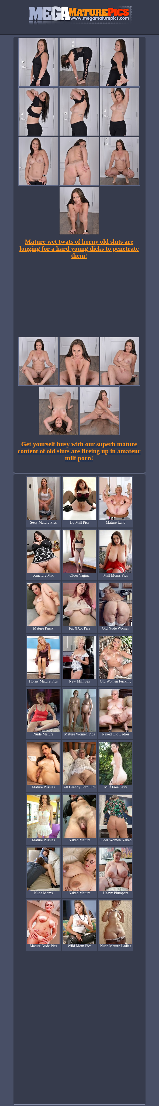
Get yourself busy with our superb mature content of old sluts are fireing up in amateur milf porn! (79, 451)
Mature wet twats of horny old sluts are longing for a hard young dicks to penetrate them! (79, 248)
